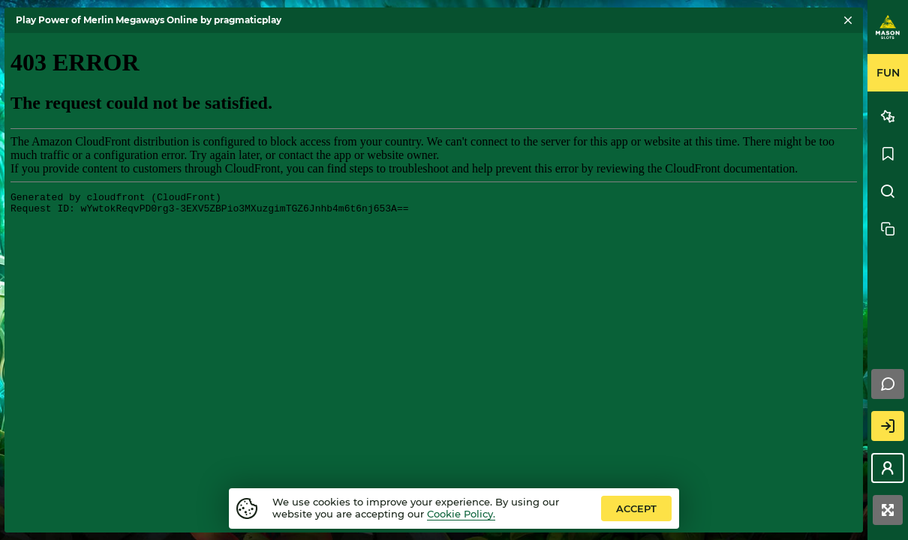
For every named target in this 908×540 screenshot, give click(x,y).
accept (636, 508)
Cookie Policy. (461, 514)
